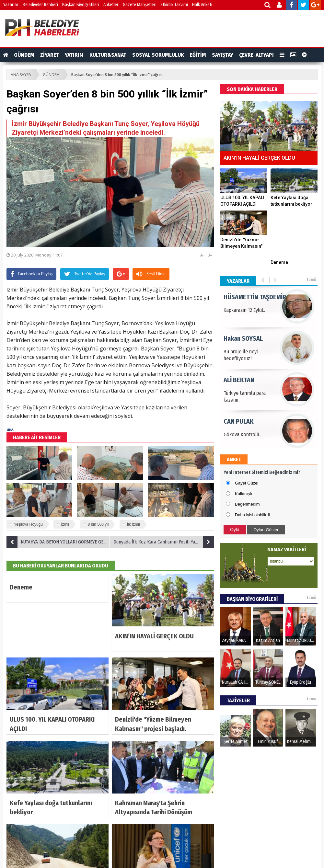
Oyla (234, 529)
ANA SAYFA (21, 74)
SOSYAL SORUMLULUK (158, 54)
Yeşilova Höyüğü (28, 524)
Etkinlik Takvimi (174, 4)
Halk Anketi (202, 4)
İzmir (65, 524)
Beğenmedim (247, 504)
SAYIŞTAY (222, 54)
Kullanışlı (243, 493)
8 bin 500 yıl (98, 524)
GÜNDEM (24, 54)
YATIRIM (74, 54)
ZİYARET (49, 54)
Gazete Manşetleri (139, 4)
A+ (202, 255)
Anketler (111, 4)
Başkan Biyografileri (80, 4)
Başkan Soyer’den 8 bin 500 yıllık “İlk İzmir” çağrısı (117, 74)
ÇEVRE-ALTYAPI (256, 54)
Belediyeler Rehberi (40, 4)
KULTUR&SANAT (107, 54)
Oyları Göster (265, 529)
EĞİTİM (198, 54)
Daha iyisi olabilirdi (252, 514)
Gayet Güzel (246, 483)
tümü (311, 279)
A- (210, 255)
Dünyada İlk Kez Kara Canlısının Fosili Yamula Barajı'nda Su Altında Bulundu (163, 542)
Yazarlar (10, 4)
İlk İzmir (133, 524)
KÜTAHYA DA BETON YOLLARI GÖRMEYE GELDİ (58, 542)
